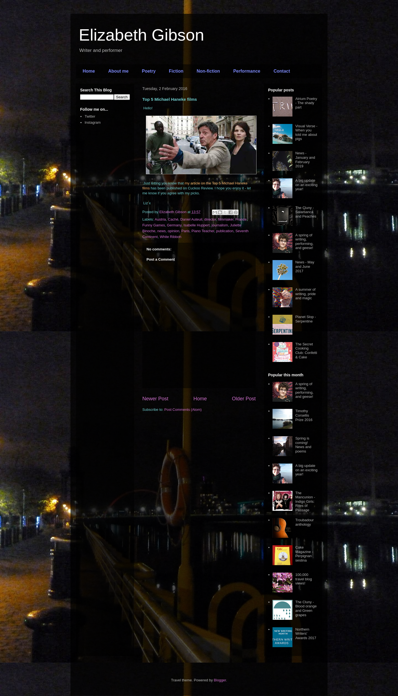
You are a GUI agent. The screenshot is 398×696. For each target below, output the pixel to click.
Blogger (220, 680)
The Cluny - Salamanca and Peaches (305, 212)
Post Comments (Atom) (183, 409)
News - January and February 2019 (305, 159)
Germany (174, 225)
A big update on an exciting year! (306, 184)
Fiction (176, 71)
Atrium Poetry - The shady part (306, 103)
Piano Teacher (203, 231)
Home (89, 71)
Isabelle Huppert (197, 225)
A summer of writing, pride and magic (305, 293)
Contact (282, 71)
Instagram (93, 122)
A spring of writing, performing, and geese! (304, 241)
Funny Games (153, 225)
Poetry (149, 71)
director (210, 219)
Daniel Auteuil (191, 219)
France (241, 219)
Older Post (244, 398)
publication (224, 231)
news (161, 231)
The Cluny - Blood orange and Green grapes (305, 608)
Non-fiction (208, 71)
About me (118, 71)
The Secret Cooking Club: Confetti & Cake (306, 350)
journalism (220, 225)
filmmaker (226, 219)
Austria (160, 219)
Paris (185, 231)
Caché (173, 219)
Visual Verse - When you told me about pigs (306, 132)
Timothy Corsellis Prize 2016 (303, 415)
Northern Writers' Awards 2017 (305, 633)
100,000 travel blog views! (303, 579)
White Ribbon (170, 237)
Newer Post (155, 398)
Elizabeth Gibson (141, 35)
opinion (173, 231)
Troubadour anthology (304, 522)
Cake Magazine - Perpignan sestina (304, 553)
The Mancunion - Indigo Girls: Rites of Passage (305, 501)
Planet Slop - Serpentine (305, 319)
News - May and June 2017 (304, 266)
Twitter (90, 116)
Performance (246, 71)
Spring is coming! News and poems (303, 444)
